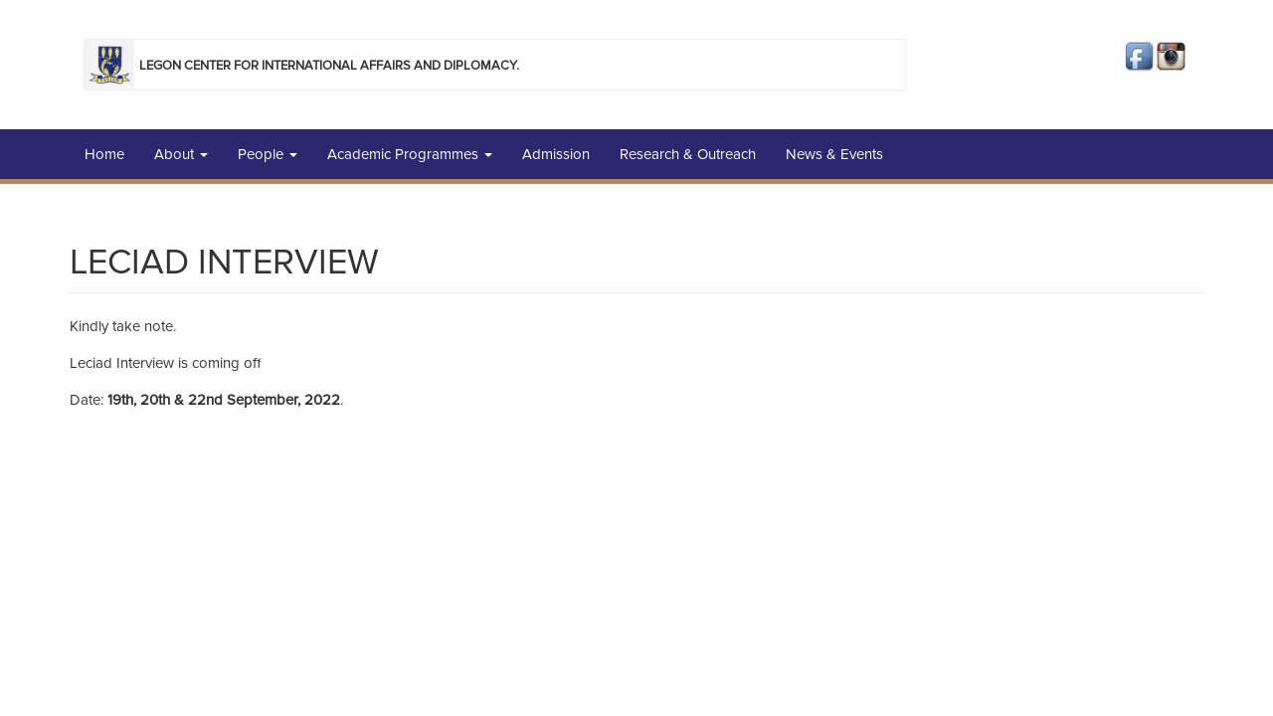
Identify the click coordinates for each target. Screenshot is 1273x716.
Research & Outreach (688, 154)
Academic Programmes (409, 154)
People (267, 154)
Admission (556, 154)
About (181, 154)
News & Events (834, 154)
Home (104, 154)
